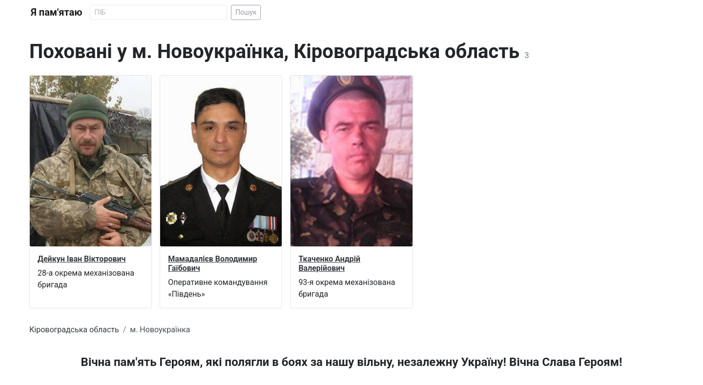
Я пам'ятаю (56, 12)
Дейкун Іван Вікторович (81, 258)
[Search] (158, 12)
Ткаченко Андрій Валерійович (329, 263)
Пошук (246, 12)
